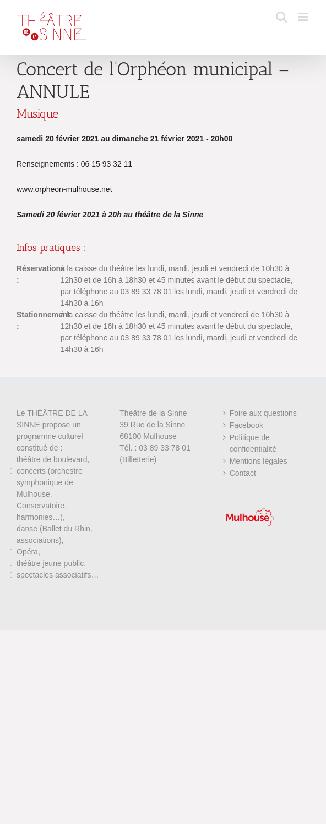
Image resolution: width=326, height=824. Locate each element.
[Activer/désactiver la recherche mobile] (281, 17)
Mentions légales (258, 461)
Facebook (246, 425)
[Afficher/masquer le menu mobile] (303, 17)
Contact (243, 473)
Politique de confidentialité (253, 443)
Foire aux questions (263, 413)
